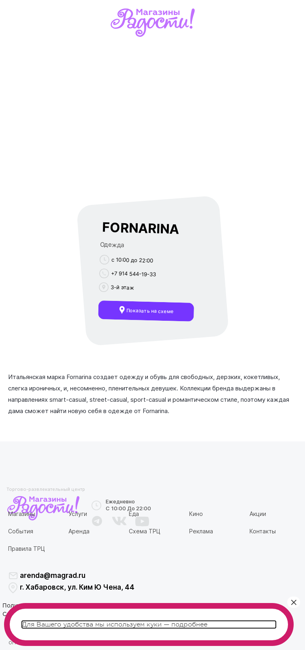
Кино (196, 513)
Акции (258, 513)
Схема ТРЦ (144, 531)
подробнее (189, 624)
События (20, 531)
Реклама (201, 531)
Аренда (79, 531)
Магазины (21, 513)
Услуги (77, 513)
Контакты (263, 531)
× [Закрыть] (293, 602)
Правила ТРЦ (26, 548)
